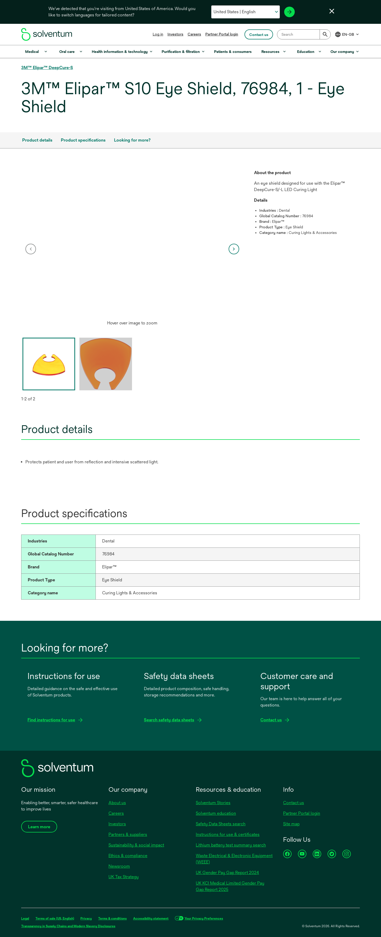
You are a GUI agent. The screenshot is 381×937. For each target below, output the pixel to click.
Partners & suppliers (127, 834)
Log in (158, 34)
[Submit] (325, 34)
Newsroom (119, 866)
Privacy (86, 918)
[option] (132, 249)
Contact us (293, 802)
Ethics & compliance (127, 855)
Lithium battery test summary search (231, 845)
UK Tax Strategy (123, 876)
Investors (175, 34)
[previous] (30, 249)
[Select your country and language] (245, 12)
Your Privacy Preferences (203, 918)
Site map (291, 823)
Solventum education (216, 813)
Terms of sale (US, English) (54, 918)
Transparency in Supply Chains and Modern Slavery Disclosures (68, 926)
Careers (194, 34)
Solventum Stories (213, 802)
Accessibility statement (151, 918)
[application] (132, 244)
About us (117, 802)
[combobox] (303, 34)
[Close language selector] (332, 11)
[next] (234, 249)
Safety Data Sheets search (221, 823)
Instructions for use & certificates (228, 834)
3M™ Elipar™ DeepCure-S (47, 67)
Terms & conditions (112, 918)
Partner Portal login (221, 34)
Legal (25, 918)
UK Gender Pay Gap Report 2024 (227, 872)
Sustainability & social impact (136, 845)
